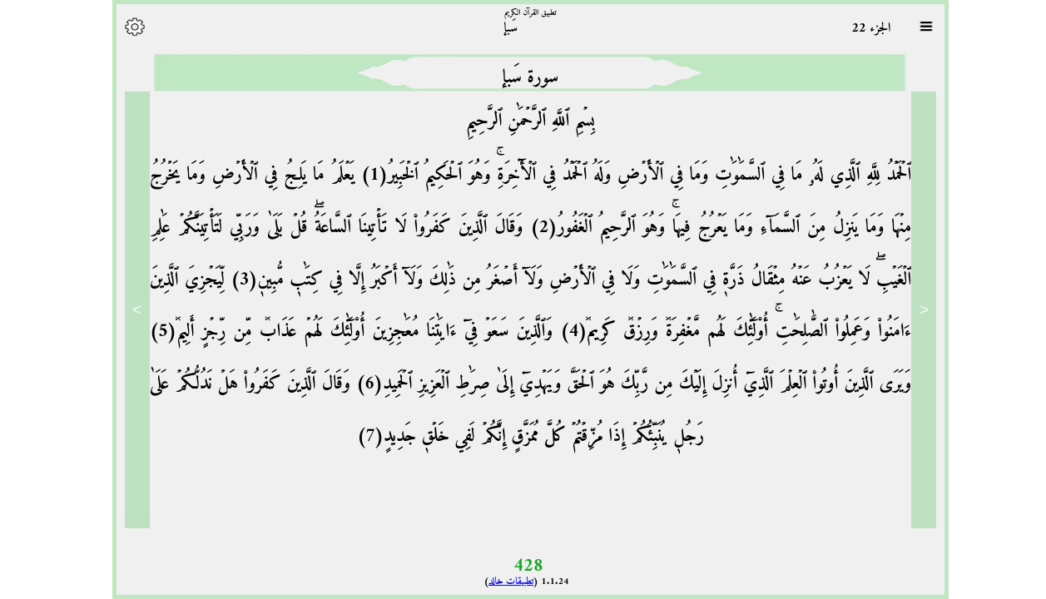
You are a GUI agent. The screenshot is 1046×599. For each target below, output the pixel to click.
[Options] (127, 27)
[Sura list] (919, 27)
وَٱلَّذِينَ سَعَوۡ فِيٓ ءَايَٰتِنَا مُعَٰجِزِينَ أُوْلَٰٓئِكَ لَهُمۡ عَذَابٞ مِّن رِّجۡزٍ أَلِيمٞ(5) (344, 331)
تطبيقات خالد (503, 582)
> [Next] (130, 309)
